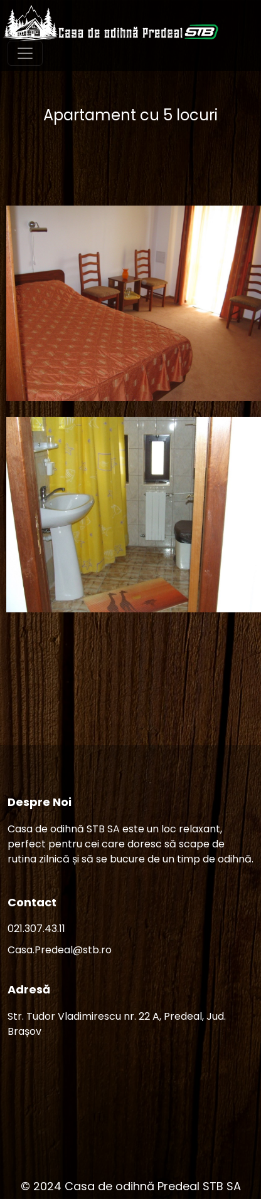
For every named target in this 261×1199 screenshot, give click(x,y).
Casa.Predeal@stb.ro (60, 950)
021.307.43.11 (36, 928)
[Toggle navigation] (25, 53)
